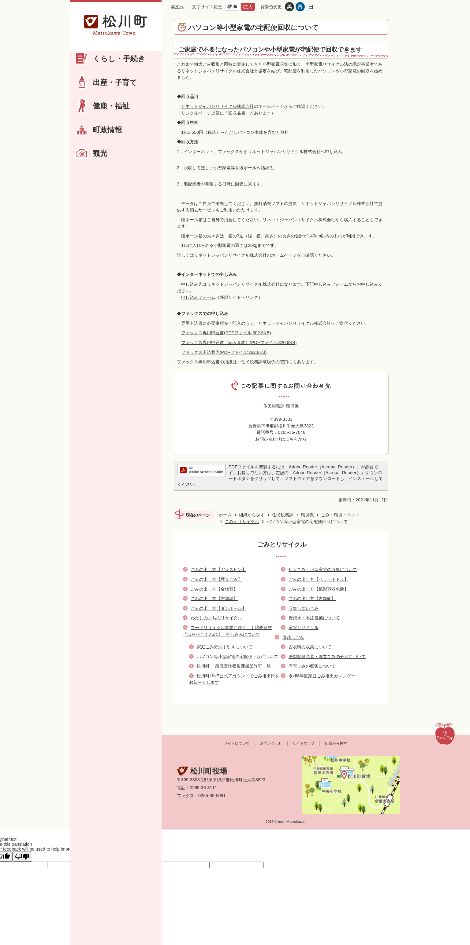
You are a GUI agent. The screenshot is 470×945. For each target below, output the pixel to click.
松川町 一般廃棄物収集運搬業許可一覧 (234, 666)
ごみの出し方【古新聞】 (312, 598)
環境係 (307, 514)
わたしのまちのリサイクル (216, 617)
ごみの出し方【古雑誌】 (214, 598)
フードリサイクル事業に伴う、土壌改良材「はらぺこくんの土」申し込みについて (227, 631)
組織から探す (252, 514)
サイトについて (237, 743)
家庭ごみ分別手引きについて (224, 646)
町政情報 (107, 130)
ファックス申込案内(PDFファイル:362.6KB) (224, 352)
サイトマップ (304, 743)
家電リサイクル (304, 627)
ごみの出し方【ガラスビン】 (218, 569)
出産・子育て (115, 82)
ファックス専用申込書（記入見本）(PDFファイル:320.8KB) (239, 342)
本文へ (177, 6)
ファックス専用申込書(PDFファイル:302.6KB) (226, 332)
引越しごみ (293, 637)
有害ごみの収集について (312, 666)
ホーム (225, 514)
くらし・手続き (119, 58)
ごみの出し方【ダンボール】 (218, 608)
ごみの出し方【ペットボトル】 (319, 579)
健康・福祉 (111, 106)
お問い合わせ (271, 743)
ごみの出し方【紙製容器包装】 (319, 589)
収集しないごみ (304, 608)
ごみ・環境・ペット (340, 514)
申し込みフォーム (198, 297)
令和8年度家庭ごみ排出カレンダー (322, 675)
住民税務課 (282, 514)
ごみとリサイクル (242, 521)
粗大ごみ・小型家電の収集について (323, 569)
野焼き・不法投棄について (314, 617)
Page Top (445, 734)
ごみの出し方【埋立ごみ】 (216, 579)
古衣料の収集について (310, 646)
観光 (100, 153)
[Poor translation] (22, 857)
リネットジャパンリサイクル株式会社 (217, 106)
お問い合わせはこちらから (281, 439)
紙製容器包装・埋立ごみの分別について (327, 656)
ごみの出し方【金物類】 (214, 589)
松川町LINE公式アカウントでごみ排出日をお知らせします (234, 679)
